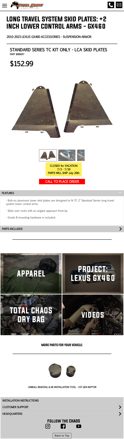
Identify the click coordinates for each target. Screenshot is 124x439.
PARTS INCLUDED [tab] (12, 229)
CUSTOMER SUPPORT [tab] (15, 407)
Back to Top (62, 435)
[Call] (111, 5)
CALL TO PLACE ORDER (62, 181)
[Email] (119, 5)
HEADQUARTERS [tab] (12, 413)
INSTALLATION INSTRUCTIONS (20, 400)
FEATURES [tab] (8, 193)
